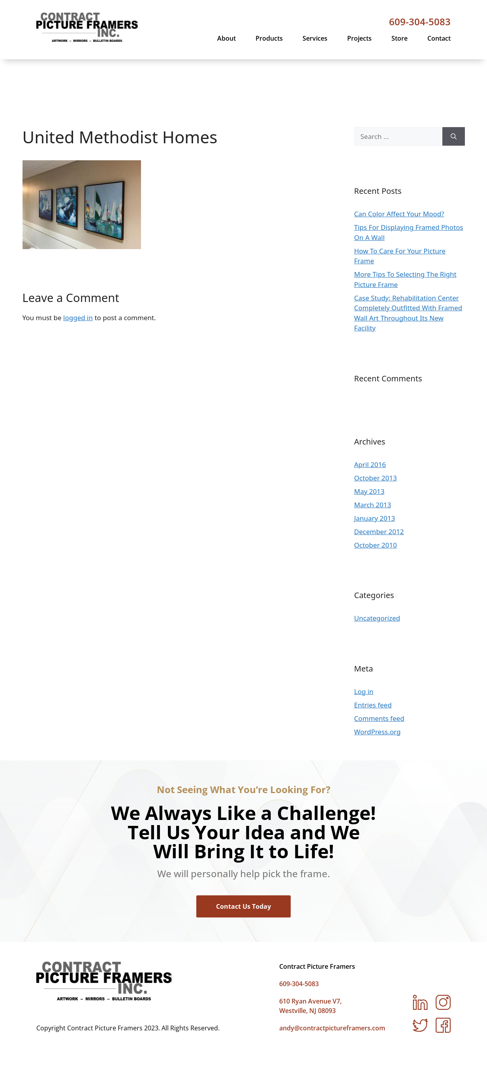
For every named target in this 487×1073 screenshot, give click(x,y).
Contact (439, 38)
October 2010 (375, 500)
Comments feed (379, 674)
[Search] (453, 92)
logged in (78, 273)
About (226, 38)
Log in (364, 647)
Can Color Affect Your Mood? (399, 169)
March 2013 (372, 460)
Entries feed (373, 660)
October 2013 (375, 433)
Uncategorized (377, 574)
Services (315, 38)
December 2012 (379, 487)
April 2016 (370, 420)
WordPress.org (377, 687)
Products (269, 38)
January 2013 (374, 473)
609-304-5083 (420, 21)
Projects (359, 38)
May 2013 (369, 447)
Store (399, 38)
